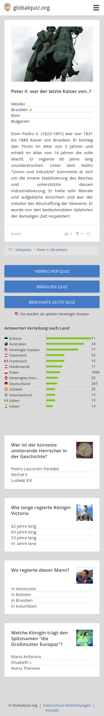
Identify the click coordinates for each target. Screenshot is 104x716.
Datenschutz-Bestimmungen (67, 705)
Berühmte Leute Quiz (52, 302)
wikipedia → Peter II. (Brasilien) (41, 249)
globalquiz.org (31, 7)
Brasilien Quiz (52, 286)
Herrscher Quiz (52, 271)
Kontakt (52, 710)
